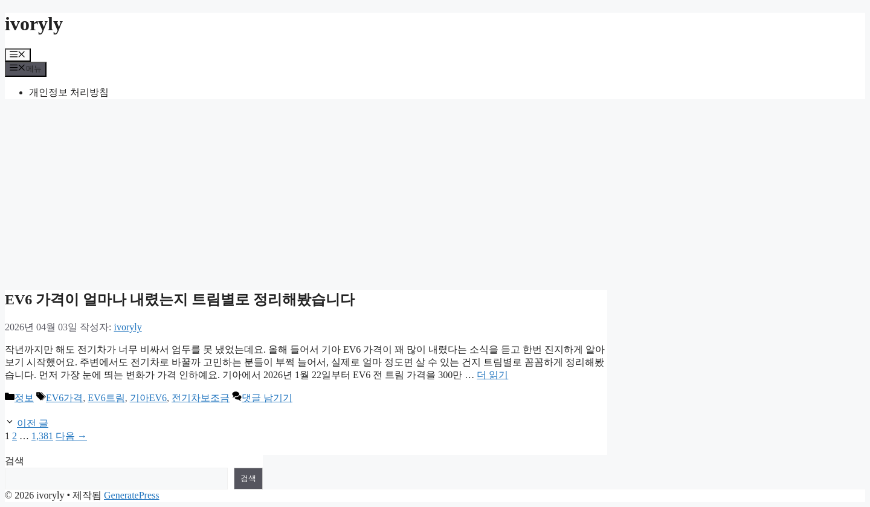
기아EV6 (148, 398)
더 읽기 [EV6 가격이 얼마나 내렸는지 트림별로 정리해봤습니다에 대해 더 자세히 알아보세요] (492, 375)
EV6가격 (64, 398)
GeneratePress (132, 495)
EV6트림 (106, 398)
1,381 (42, 436)
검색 (14, 461)
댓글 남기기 (267, 398)
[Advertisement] (435, 193)
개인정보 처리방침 (69, 92)
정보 (24, 398)
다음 (71, 436)
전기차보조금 (201, 398)
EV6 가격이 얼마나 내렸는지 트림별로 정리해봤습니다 (180, 299)
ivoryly (34, 23)
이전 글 (32, 423)
